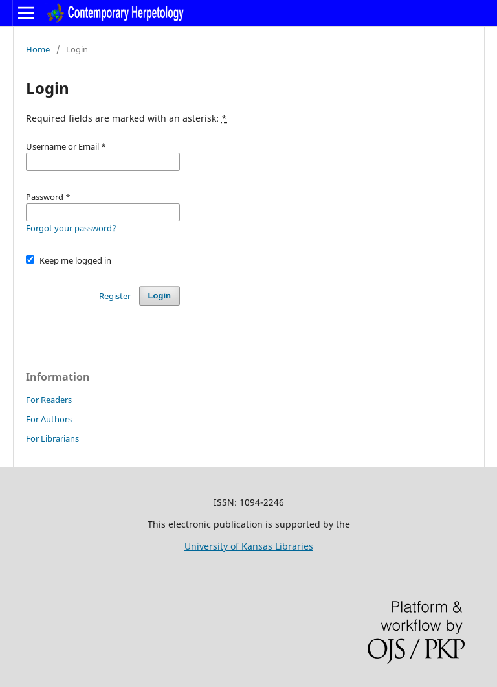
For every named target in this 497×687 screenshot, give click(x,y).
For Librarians (52, 438)
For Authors (49, 419)
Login (159, 295)
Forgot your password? (71, 228)
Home (38, 49)
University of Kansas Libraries (248, 546)
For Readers (49, 399)
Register (115, 296)
